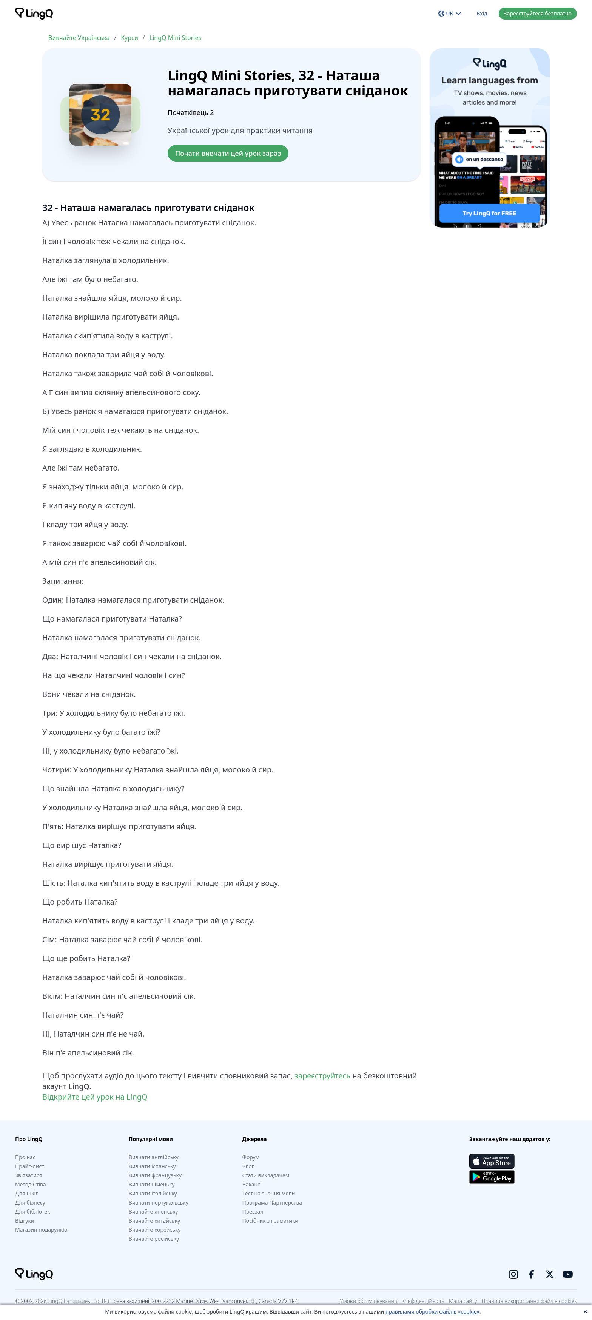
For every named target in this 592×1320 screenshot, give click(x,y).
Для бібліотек (32, 1211)
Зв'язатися (28, 1175)
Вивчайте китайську (154, 1220)
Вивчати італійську (153, 1193)
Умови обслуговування (368, 1301)
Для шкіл (27, 1193)
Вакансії (252, 1184)
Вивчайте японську (153, 1211)
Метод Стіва (30, 1184)
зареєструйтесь (322, 1076)
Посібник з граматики (270, 1220)
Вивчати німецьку (152, 1184)
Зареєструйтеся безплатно (538, 13)
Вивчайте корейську (155, 1229)
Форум (251, 1157)
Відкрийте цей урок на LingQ (95, 1097)
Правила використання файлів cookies (529, 1301)
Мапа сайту (463, 1301)
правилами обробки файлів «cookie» (432, 1311)
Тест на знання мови (268, 1193)
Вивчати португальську (158, 1202)
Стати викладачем (266, 1175)
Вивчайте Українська (78, 38)
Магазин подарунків (41, 1229)
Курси (129, 38)
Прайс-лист (29, 1166)
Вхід (481, 13)
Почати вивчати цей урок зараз (228, 153)
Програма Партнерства (272, 1202)
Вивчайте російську (154, 1238)
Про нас (25, 1157)
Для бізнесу (30, 1202)
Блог (248, 1166)
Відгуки (24, 1220)
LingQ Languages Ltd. (74, 1301)
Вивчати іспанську (152, 1166)
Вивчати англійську (154, 1157)
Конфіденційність (423, 1301)
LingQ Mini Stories (175, 38)
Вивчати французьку (155, 1175)
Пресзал (253, 1211)
